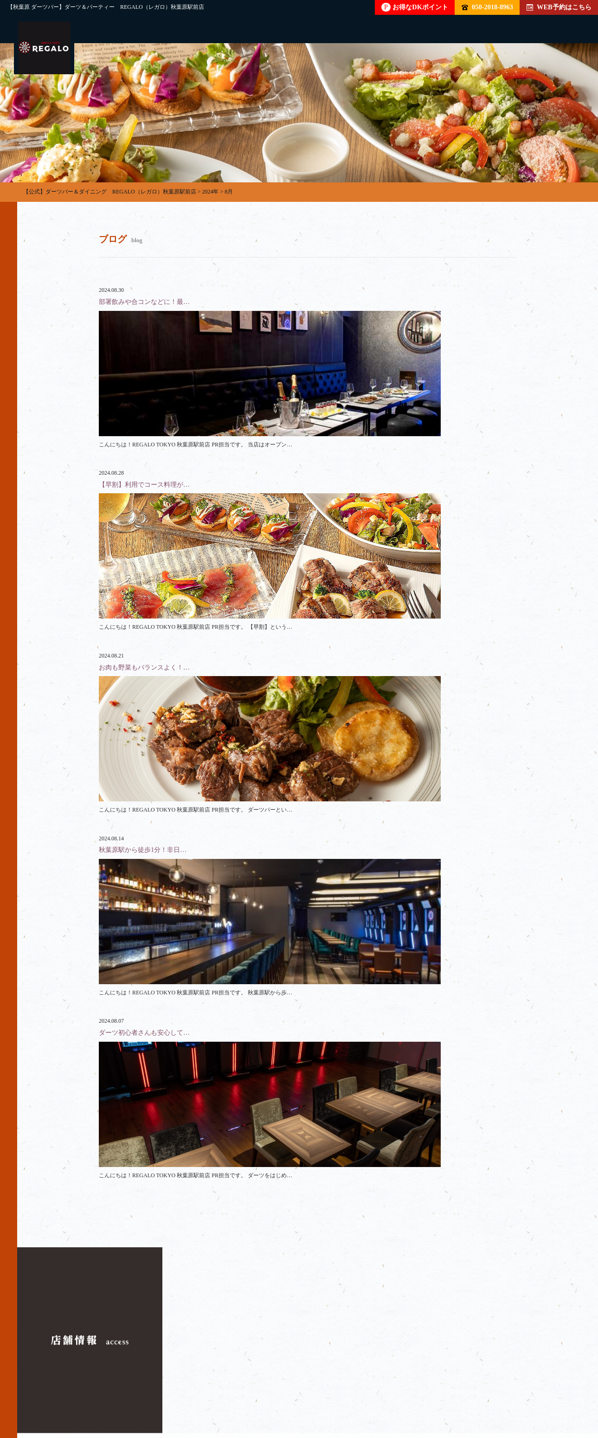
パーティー (125, 1394)
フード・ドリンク (240, 1394)
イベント (525, 1394)
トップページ (59, 1394)
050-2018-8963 (487, 7)
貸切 (177, 1394)
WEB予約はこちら (559, 7)
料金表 (305, 1394)
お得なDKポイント (414, 7)
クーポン (420, 1394)
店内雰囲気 (361, 1394)
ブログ (472, 1394)
